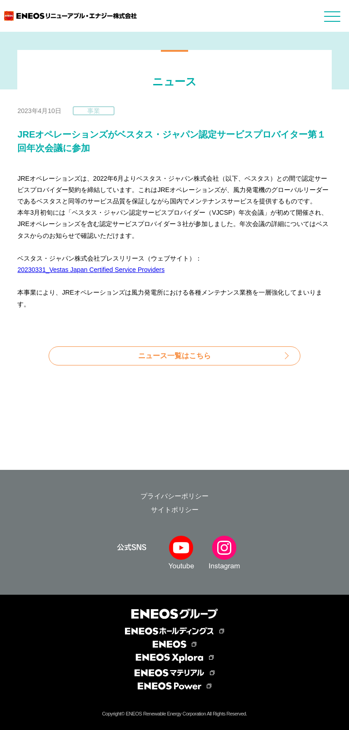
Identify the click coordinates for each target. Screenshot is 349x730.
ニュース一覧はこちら (174, 356)
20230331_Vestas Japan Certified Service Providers (91, 269)
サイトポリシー (175, 509)
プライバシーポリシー (174, 496)
